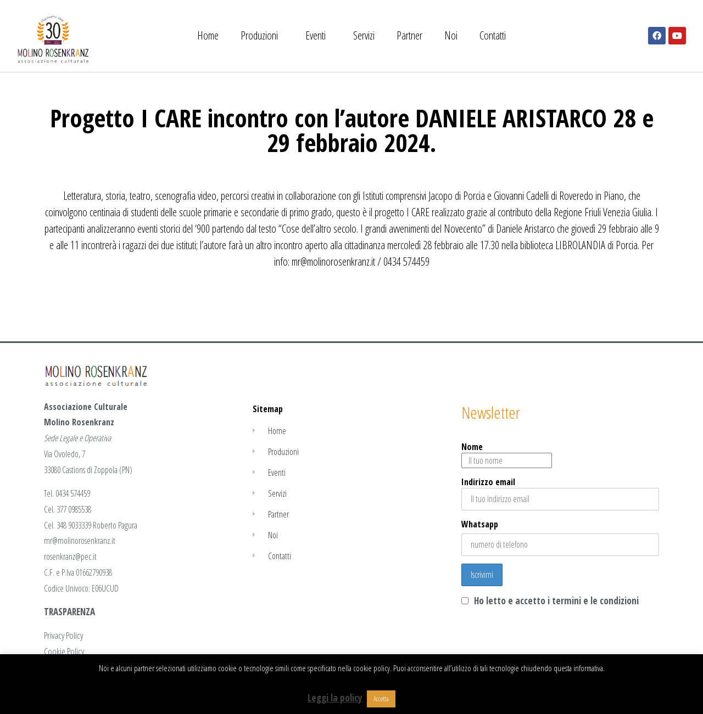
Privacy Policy (63, 635)
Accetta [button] (381, 699)
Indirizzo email (560, 493)
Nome (506, 454)
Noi (450, 35)
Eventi (318, 35)
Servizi (364, 35)
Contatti (492, 35)
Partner (409, 35)
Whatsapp (479, 524)
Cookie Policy (64, 651)
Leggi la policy (335, 697)
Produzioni (262, 35)
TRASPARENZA (69, 611)
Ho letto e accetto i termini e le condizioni (556, 600)
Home (208, 35)
